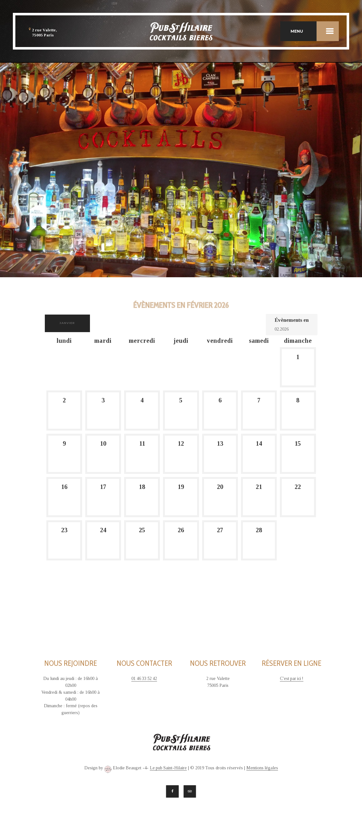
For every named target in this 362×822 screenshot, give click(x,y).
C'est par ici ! (291, 678)
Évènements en (292, 320)
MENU (315, 31)
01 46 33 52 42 (144, 678)
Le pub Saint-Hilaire (168, 767)
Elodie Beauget (122, 769)
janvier (68, 323)
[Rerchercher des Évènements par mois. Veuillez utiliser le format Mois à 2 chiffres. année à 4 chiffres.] (290, 329)
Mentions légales (263, 767)
